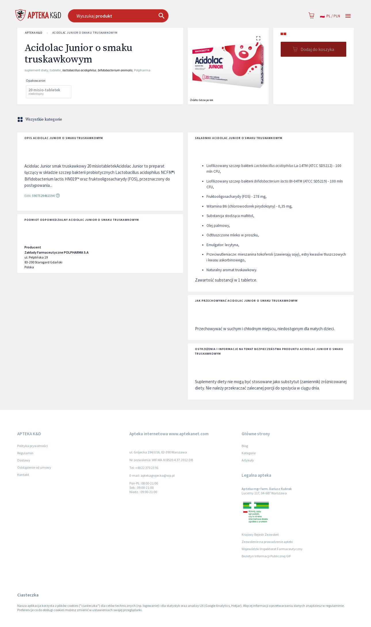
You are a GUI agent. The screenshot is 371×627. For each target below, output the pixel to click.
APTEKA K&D (34, 33)
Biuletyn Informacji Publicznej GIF (266, 556)
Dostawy (23, 460)
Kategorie (249, 453)
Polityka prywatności (32, 446)
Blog (245, 446)
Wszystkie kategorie (40, 119)
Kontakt (23, 474)
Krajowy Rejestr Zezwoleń (260, 534)
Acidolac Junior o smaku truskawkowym (85, 33)
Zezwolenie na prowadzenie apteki (267, 541)
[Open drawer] (348, 16)
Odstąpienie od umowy (34, 467)
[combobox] (147, 15)
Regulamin (25, 453)
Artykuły (248, 460)
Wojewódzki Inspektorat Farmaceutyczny (272, 549)
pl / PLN (330, 16)
